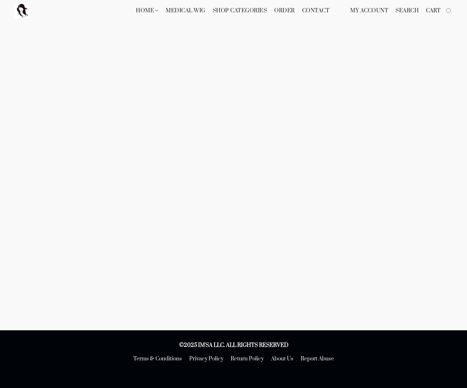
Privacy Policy (206, 358)
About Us (282, 358)
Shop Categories (240, 10)
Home (147, 10)
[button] (22, 11)
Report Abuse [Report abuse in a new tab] (317, 358)
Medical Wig (186, 10)
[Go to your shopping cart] (439, 11)
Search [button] (407, 10)
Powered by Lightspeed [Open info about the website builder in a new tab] (233, 372)
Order (284, 10)
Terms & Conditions (157, 358)
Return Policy (247, 358)
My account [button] (369, 10)
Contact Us (320, 10)
